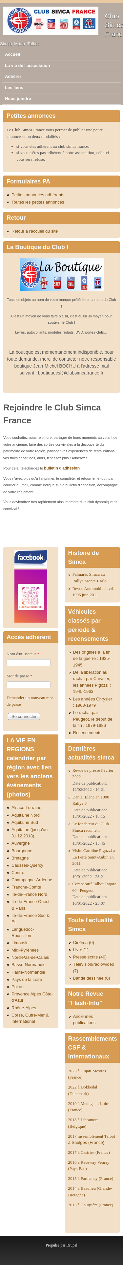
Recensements (87, 732)
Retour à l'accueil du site (34, 231)
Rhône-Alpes (23, 1007)
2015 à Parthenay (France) (90, 1178)
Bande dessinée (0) (91, 978)
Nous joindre (18, 98)
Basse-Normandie (28, 964)
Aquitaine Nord (25, 815)
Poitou (17, 986)
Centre (17, 872)
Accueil (12, 54)
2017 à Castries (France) (89, 1152)
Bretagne (20, 858)
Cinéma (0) (83, 942)
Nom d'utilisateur (23, 653)
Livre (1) (81, 949)
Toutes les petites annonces (37, 202)
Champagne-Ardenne (31, 879)
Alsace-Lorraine (26, 807)
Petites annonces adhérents (37, 194)
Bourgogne (21, 850)
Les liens (14, 87)
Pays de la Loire (26, 979)
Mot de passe (19, 675)
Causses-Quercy (27, 865)
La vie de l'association (27, 65)
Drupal (71, 1245)
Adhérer (13, 76)
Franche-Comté (26, 887)
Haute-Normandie (28, 972)
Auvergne (20, 843)
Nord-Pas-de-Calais (30, 957)
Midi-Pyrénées (25, 950)
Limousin (20, 942)
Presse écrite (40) (90, 957)
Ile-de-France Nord (29, 894)
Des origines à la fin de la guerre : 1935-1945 (92, 658)
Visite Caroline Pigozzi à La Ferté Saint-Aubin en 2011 (93, 857)
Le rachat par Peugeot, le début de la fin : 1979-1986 (93, 719)
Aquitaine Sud (24, 822)
